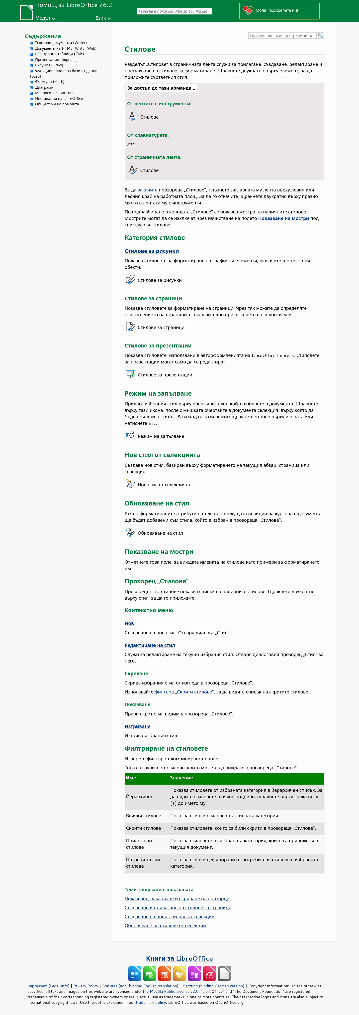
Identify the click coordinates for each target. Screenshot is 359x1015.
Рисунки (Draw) (49, 65)
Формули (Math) (50, 81)
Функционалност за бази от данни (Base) (63, 73)
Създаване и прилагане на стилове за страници (178, 907)
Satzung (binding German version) (214, 986)
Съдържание (43, 36)
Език (100, 17)
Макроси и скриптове (55, 92)
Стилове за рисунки (152, 251)
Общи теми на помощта (57, 104)
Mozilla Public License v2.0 (174, 991)
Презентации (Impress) (56, 59)
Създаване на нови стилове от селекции (170, 916)
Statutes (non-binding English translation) (140, 986)
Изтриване (138, 726)
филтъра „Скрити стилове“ (184, 691)
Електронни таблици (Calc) (59, 53)
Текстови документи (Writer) (61, 42)
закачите (148, 189)
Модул (42, 17)
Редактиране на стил (150, 645)
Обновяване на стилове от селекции (165, 925)
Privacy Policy (85, 986)
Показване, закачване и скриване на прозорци (177, 898)
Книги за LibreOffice (179, 958)
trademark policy (151, 1002)
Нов (129, 623)
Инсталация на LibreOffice (59, 98)
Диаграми (44, 87)
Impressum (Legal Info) (48, 986)
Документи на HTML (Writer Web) (65, 48)
